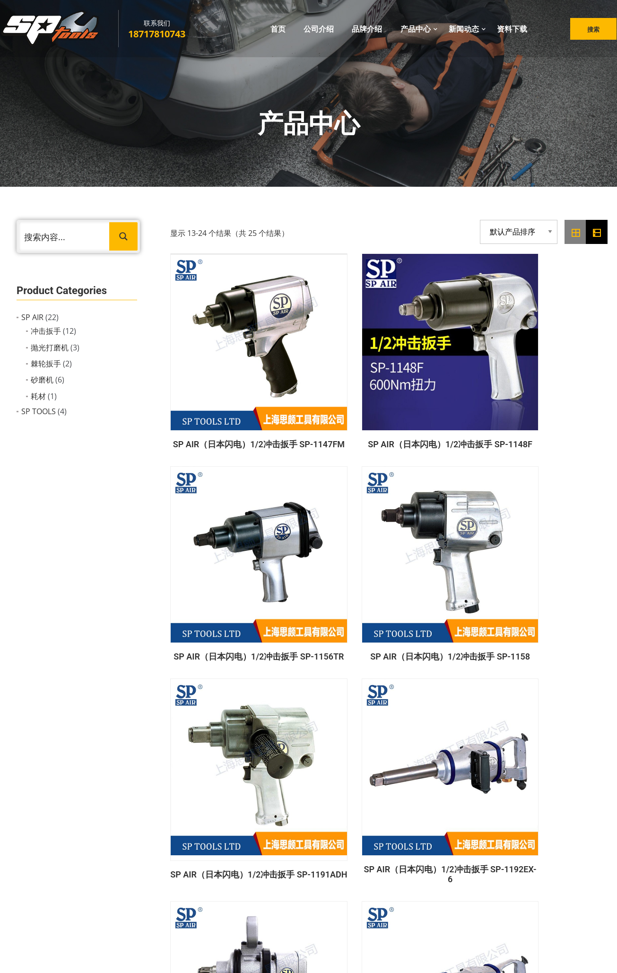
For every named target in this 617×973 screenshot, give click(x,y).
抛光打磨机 (50, 347)
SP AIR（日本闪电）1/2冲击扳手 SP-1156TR (445, 375)
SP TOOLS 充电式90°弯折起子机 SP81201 (558, 679)
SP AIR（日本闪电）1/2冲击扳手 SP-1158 (558, 375)
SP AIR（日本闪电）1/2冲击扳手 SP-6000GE (558, 526)
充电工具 (341, 873)
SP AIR (32, 317)
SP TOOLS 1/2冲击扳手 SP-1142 (445, 679)
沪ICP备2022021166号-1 (412, 955)
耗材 (38, 396)
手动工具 (341, 890)
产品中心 (415, 32)
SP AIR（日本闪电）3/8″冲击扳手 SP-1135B (219, 679)
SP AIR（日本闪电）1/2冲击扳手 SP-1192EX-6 (332, 526)
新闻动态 (464, 32)
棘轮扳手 (46, 363)
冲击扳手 (46, 331)
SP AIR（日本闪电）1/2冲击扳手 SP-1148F (332, 375)
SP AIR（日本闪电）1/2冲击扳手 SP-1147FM (219, 375)
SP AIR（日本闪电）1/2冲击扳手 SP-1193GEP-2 (445, 526)
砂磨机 (42, 379)
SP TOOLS (38, 411)
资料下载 (512, 32)
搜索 (589, 33)
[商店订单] (518, 232)
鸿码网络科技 (347, 955)
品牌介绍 (367, 32)
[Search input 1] (64, 236)
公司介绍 (319, 32)
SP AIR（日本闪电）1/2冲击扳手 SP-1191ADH (219, 526)
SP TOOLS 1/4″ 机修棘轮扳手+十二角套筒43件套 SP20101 (332, 678)
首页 (278, 32)
